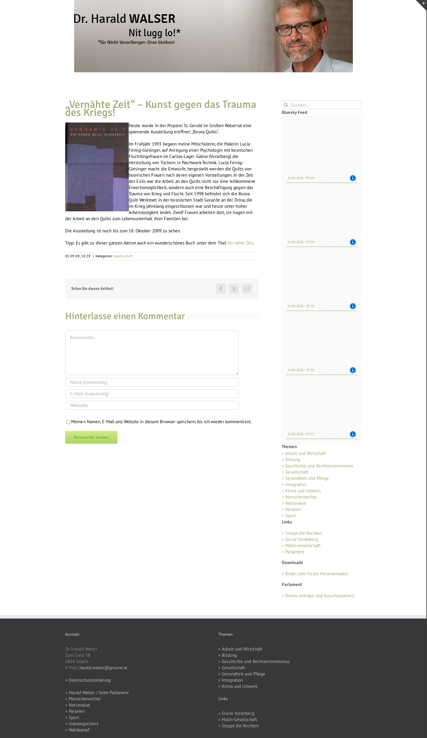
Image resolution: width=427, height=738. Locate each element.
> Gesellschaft (295, 472)
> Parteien (291, 509)
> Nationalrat (294, 503)
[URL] (152, 405)
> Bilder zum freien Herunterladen (315, 573)
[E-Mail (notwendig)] (152, 393)
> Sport (289, 515)
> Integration (294, 484)
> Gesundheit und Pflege (305, 478)
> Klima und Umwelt (301, 490)
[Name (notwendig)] (152, 382)
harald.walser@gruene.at (103, 667)
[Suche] (286, 104)
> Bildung (291, 459)
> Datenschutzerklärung (88, 680)
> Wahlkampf (77, 730)
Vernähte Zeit (240, 243)
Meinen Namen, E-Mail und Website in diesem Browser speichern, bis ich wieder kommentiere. (161, 421)
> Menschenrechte (299, 497)
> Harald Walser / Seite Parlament (97, 692)
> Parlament (293, 552)
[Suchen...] (322, 104)
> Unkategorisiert (81, 723)
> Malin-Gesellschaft (301, 545)
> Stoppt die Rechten (302, 533)
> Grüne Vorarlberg (300, 539)
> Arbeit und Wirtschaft (304, 453)
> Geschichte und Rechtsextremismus (317, 466)
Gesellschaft (123, 256)
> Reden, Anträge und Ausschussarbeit (318, 595)
